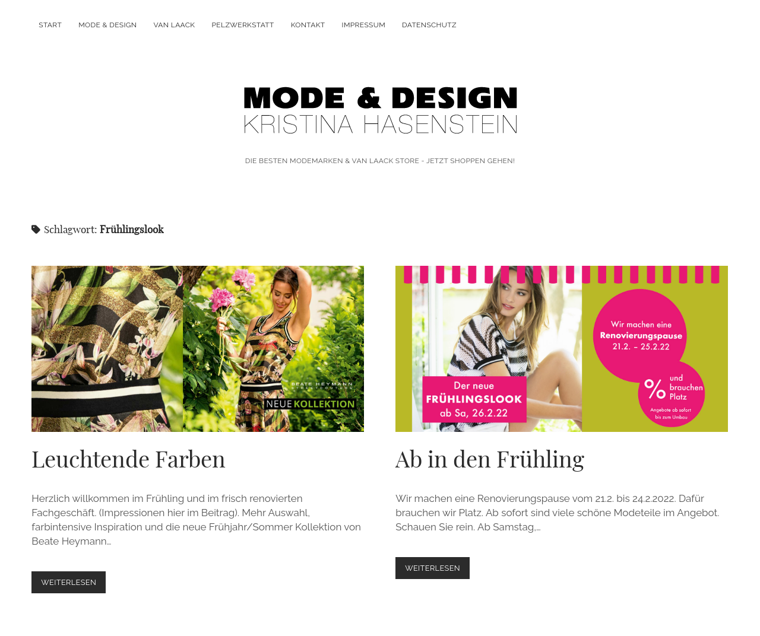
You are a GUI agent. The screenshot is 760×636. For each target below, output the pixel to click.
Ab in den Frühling (561, 349)
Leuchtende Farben (197, 349)
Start (50, 25)
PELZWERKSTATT (243, 25)
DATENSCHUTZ (429, 25)
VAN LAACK (174, 25)
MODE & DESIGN (107, 25)
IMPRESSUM (363, 25)
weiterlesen (73, 584)
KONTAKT (308, 25)
